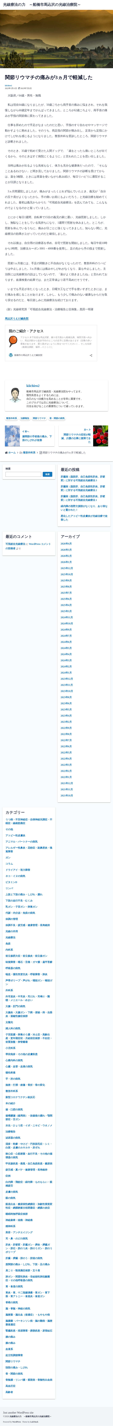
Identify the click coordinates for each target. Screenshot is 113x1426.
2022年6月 (66, 746)
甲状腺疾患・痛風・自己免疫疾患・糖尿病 (29, 1164)
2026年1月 (66, 562)
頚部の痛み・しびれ (17, 1368)
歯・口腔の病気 (14, 1110)
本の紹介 (10, 1103)
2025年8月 (66, 587)
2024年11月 (67, 617)
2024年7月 (66, 636)
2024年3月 (66, 660)
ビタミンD (11, 882)
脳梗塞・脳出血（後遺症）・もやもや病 (28, 1315)
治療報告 (25, 418)
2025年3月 (66, 611)
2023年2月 (66, 722)
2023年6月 (66, 703)
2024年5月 (66, 648)
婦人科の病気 (13, 1028)
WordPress (16, 1422)
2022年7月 (66, 740)
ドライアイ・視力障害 (18, 870)
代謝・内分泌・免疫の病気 (20, 913)
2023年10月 (67, 691)
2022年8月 (66, 734)
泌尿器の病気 (13, 1138)
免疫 (8, 944)
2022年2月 (66, 771)
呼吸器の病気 (13, 968)
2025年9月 (66, 581)
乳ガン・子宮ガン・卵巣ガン (22, 907)
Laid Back (34, 1422)
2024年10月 (67, 624)
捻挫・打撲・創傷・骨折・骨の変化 (25, 1085)
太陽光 (9, 1022)
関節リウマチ (39, 418)
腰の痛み (10, 1337)
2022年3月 (66, 765)
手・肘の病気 (13, 1079)
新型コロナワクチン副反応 (20, 1097)
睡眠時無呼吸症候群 (17, 1214)
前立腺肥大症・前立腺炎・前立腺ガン (26, 956)
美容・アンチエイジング (19, 1232)
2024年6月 (66, 642)
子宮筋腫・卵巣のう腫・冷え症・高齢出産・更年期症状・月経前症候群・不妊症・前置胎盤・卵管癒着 (29, 1039)
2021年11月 (67, 789)
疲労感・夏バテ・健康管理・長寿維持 (26, 1170)
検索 (8, 469)
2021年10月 (67, 796)
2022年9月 (66, 728)
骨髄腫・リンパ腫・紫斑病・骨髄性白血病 (29, 1380)
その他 (9, 829)
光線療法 (10, 937)
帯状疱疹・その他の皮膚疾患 (22, 1054)
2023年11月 (67, 685)
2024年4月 (66, 654)
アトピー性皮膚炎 (15, 835)
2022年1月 (66, 777)
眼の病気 (10, 1198)
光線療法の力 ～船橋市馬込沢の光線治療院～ (42, 5)
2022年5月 (66, 753)
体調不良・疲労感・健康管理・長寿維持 (28, 925)
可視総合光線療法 (15, 544)
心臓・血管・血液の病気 (19, 1067)
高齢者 (9, 1392)
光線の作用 (12, 931)
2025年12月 (67, 568)
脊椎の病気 (12, 1302)
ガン (8, 858)
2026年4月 (66, 544)
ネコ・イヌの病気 (15, 876)
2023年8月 (66, 697)
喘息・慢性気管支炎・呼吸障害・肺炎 (26, 974)
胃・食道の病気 (14, 1286)
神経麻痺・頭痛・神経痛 (19, 1220)
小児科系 (10, 1048)
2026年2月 (66, 556)
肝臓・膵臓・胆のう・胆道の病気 (24, 1258)
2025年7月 (66, 593)
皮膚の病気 (12, 1192)
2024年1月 (66, 673)
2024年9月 (66, 630)
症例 (8, 1176)
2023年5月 (66, 710)
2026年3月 (66, 550)
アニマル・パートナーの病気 (22, 842)
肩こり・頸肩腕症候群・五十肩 (23, 1270)
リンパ (9, 888)
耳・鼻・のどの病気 (17, 1239)
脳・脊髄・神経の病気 (18, 1309)
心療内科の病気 (14, 1060)
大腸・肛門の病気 (15, 1006)
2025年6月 (66, 599)
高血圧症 (10, 1386)
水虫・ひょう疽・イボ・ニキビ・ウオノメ (29, 1125)
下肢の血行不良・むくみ (19, 901)
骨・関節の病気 (57, 418)
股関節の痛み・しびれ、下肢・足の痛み (28, 1264)
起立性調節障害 (14, 1355)
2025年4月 (66, 605)
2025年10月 (67, 574)
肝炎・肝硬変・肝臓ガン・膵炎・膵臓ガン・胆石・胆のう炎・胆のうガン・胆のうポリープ (29, 1249)
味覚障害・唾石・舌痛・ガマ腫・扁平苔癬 (29, 962)
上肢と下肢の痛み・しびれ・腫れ (24, 894)
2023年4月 (66, 716)
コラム (9, 864)
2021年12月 (67, 783)
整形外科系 (11, 418)
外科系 (9, 990)
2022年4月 (66, 759)
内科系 (9, 950)
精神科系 (10, 1226)
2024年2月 (66, 667)
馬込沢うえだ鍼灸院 (17, 318)
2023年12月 (67, 679)
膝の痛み (10, 1343)
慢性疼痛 (10, 1073)
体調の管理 (12, 919)
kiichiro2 (8, 85)
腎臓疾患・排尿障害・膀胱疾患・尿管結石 (29, 1331)
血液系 (9, 1349)
